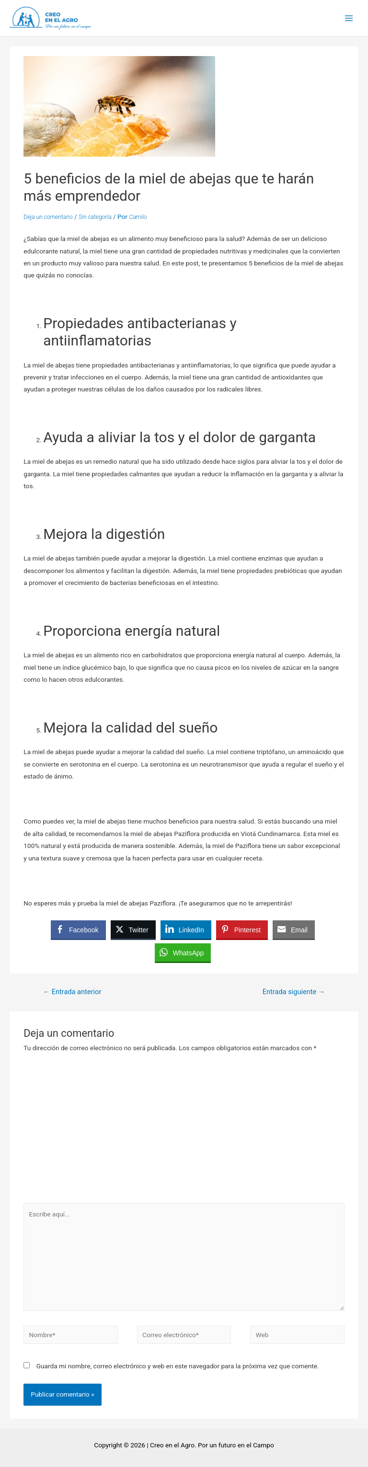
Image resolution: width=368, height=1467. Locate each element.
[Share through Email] (294, 929)
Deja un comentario (47, 217)
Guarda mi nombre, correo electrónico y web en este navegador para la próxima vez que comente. (177, 1366)
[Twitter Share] (133, 929)
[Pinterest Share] (242, 929)
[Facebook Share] (78, 929)
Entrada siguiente (294, 991)
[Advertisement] (184, 1131)
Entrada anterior (72, 991)
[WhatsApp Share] (183, 952)
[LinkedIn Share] (186, 929)
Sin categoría (95, 217)
